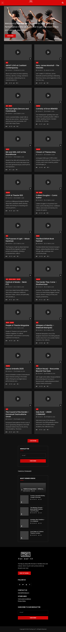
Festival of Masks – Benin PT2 (16, 283)
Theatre (38, 106)
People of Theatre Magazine (17, 325)
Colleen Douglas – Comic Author (46, 196)
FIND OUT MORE (24, 573)
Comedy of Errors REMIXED (47, 109)
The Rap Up (9, 70)
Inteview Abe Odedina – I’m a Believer (37, 520)
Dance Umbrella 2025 (15, 369)
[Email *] (33, 455)
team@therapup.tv (23, 593)
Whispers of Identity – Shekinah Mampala (45, 326)
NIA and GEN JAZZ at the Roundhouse (16, 153)
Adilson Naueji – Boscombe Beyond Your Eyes (47, 370)
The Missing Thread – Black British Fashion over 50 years (36, 509)
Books (10, 106)
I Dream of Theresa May (46, 152)
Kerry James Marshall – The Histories (47, 66)
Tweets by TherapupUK (24, 471)
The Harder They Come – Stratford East (46, 283)
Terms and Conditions (24, 599)
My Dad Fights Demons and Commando (17, 110)
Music (7, 149)
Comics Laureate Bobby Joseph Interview (37, 496)
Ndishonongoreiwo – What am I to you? (37, 489)
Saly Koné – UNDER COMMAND (43, 413)
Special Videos (12, 279)
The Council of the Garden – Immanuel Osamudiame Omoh (17, 414)
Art (7, 62)
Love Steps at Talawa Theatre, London (36, 532)
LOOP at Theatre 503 (14, 195)
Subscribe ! (10, 36)
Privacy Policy (22, 601)
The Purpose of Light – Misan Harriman (18, 240)
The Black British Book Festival (45, 240)
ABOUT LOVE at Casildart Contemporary (16, 66)
